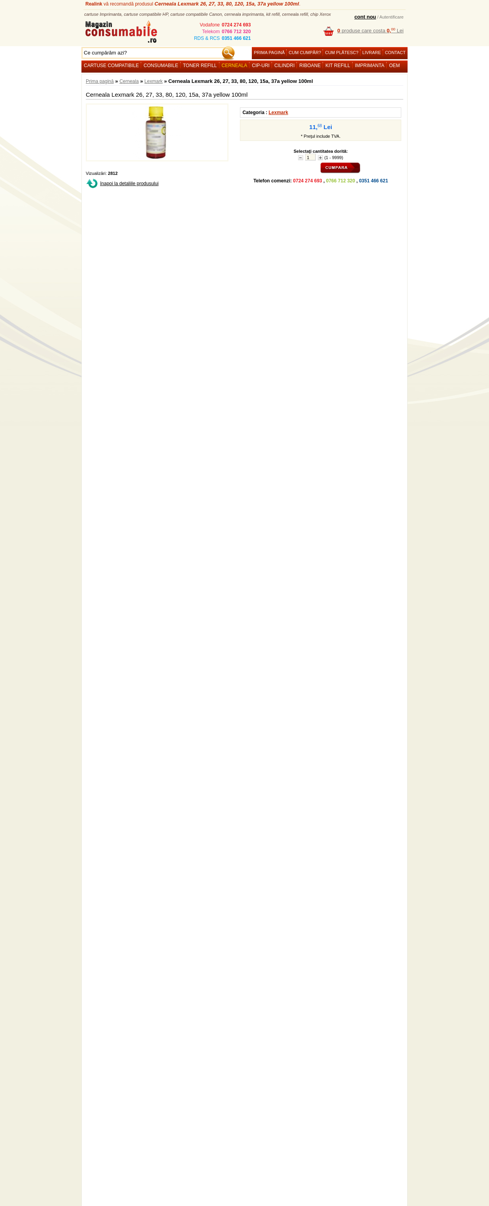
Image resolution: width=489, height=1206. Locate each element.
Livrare (372, 52)
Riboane (310, 65)
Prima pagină (269, 52)
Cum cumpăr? (305, 52)
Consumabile (160, 65)
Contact (395, 52)
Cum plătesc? (341, 52)
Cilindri (284, 65)
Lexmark (153, 81)
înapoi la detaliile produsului (129, 183)
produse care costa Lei (370, 31)
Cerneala (234, 65)
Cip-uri (261, 65)
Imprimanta (369, 65)
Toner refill (200, 65)
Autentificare (391, 17)
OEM (394, 65)
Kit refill (337, 65)
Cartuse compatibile (111, 65)
